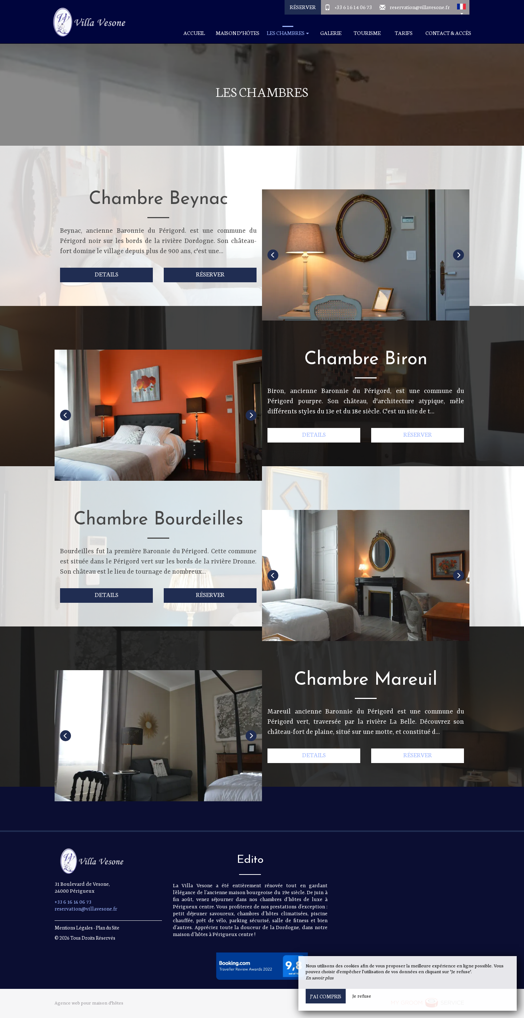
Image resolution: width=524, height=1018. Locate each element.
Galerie (330, 33)
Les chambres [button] (288, 33)
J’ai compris (325, 996)
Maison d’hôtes (237, 33)
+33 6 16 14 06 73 (353, 7)
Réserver (303, 7)
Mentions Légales (74, 927)
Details (106, 274)
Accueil (194, 33)
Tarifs (404, 33)
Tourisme (367, 33)
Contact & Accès (448, 33)
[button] (461, 7)
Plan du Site (107, 927)
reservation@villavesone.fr (420, 7)
